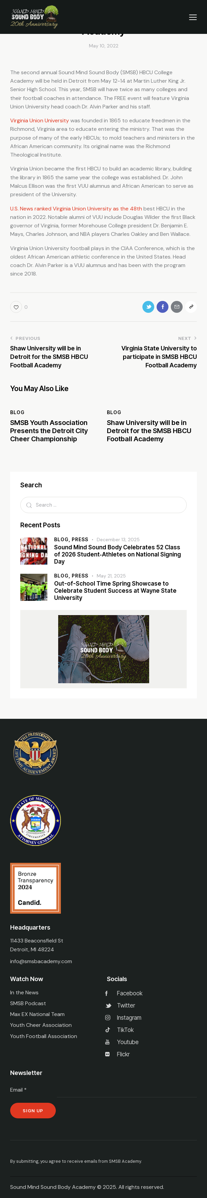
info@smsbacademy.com (41, 961)
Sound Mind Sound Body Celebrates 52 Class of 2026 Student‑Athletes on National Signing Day (117, 554)
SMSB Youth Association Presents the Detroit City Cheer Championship (49, 431)
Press (80, 539)
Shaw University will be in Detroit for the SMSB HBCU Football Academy (149, 431)
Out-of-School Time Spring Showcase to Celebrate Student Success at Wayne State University (115, 591)
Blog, (63, 539)
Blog (17, 412)
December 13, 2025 (118, 539)
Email (18, 1089)
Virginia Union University (39, 120)
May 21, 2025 (111, 576)
